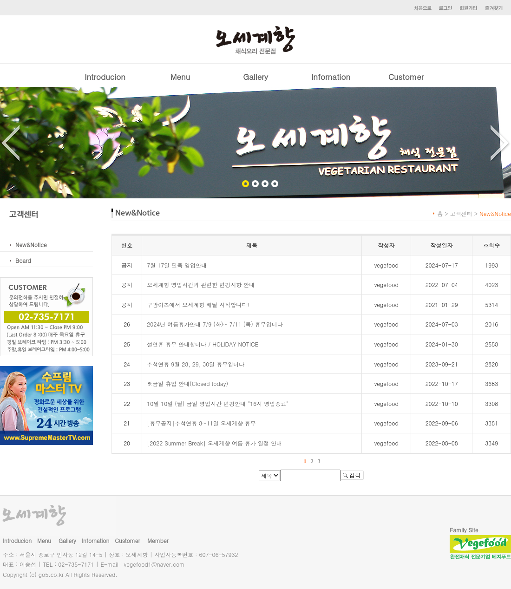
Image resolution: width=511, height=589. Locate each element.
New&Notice (31, 245)
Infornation (330, 76)
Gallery (255, 76)
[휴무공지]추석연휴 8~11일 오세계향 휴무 (201, 423)
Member (157, 540)
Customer (406, 76)
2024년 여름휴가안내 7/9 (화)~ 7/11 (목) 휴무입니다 (215, 324)
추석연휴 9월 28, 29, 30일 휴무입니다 (195, 364)
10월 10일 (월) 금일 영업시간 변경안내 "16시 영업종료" (217, 403)
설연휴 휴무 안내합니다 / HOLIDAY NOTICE (202, 344)
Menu (180, 76)
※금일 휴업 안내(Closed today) (187, 383)
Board (23, 260)
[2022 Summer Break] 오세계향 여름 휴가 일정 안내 (214, 443)
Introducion (105, 76)
